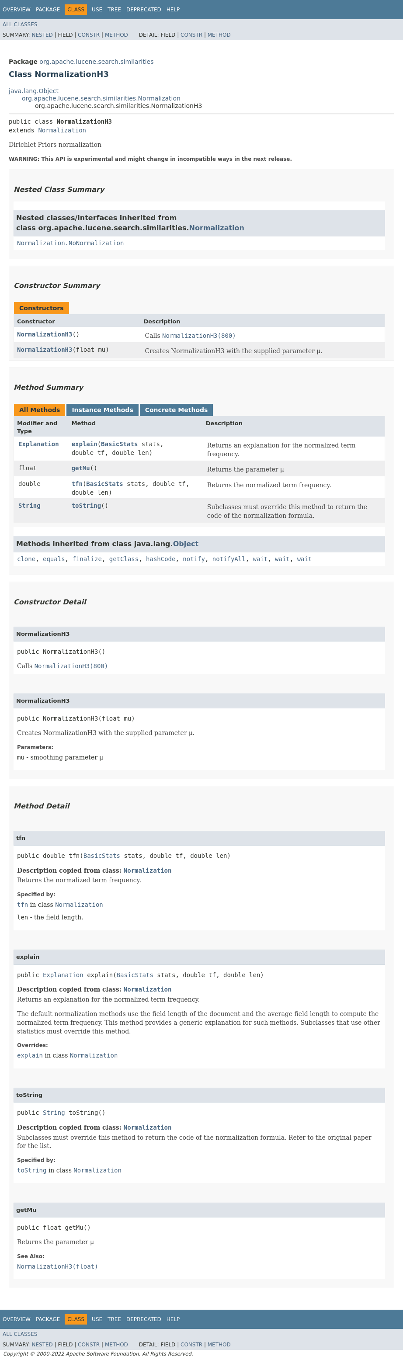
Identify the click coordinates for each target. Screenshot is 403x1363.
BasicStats (119, 443)
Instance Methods (102, 409)
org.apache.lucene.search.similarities (96, 61)
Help (173, 10)
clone (26, 558)
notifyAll (229, 558)
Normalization (62, 130)
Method (116, 35)
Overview (17, 10)
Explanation (38, 443)
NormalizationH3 (44, 334)
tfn (77, 483)
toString (86, 505)
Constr (89, 35)
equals (54, 558)
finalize (86, 558)
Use (97, 10)
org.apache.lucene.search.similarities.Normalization (101, 98)
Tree (114, 10)
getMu (81, 468)
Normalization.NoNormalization (70, 242)
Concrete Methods (176, 409)
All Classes (20, 24)
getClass (124, 558)
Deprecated (143, 10)
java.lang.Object (34, 90)
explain (84, 443)
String (29, 505)
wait (260, 558)
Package (48, 10)
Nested (41, 35)
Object (186, 544)
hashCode (160, 558)
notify (194, 558)
